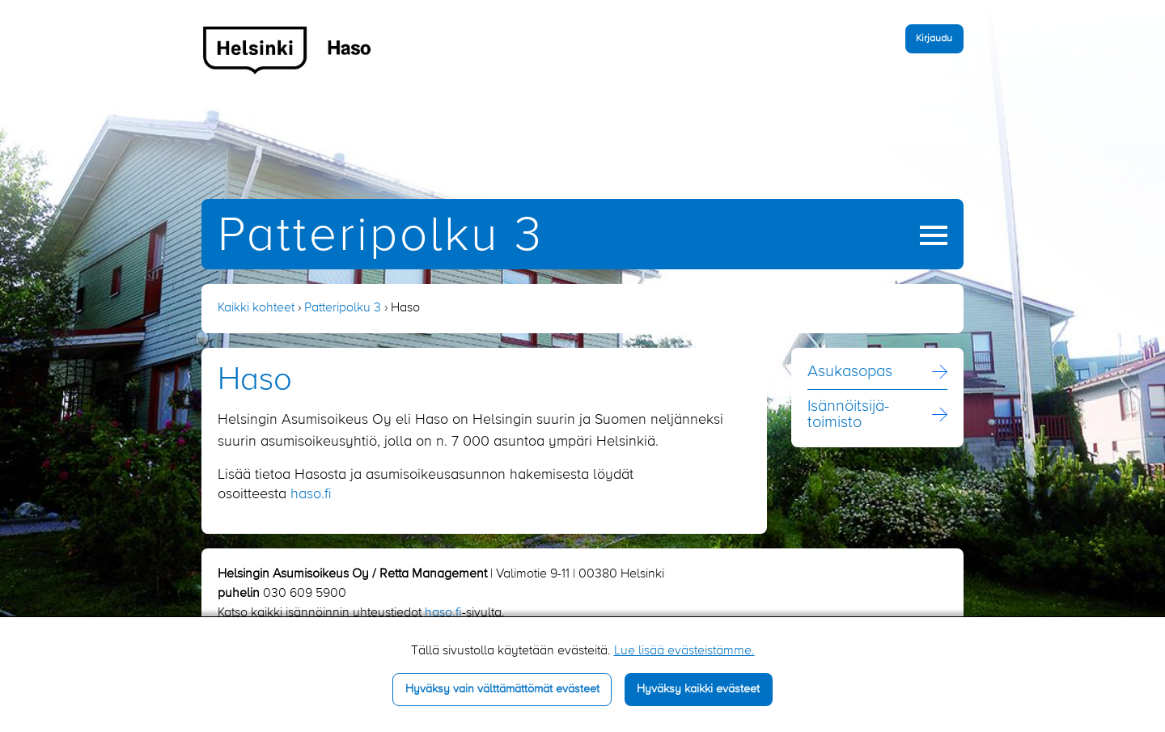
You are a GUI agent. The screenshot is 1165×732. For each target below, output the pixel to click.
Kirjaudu (934, 38)
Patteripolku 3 (381, 236)
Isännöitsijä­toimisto (848, 415)
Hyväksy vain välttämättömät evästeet (502, 689)
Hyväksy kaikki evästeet (698, 689)
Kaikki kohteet (256, 308)
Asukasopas (849, 372)
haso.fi (311, 494)
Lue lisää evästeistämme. (684, 651)
